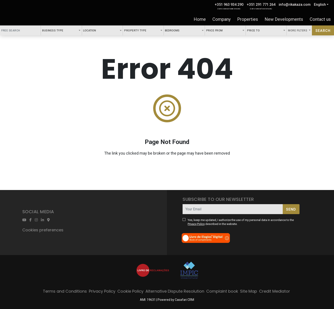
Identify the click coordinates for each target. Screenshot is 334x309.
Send (291, 209)
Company (221, 19)
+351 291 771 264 (261, 4)
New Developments (284, 19)
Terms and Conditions (65, 291)
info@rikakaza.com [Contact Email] (295, 4)
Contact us (320, 19)
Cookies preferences (42, 230)
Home (200, 19)
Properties (247, 19)
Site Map (248, 291)
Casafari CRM (184, 299)
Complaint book (222, 291)
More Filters (298, 30)
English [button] (320, 4)
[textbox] (98, 30)
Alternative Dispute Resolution (174, 291)
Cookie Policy (130, 291)
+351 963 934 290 (229, 4)
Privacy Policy (196, 224)
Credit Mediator (274, 291)
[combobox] (61, 30)
